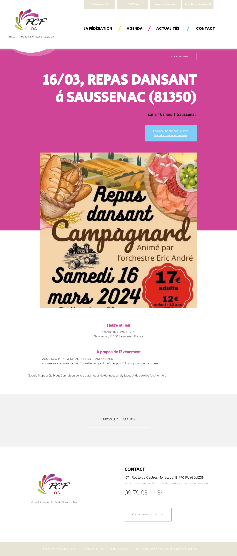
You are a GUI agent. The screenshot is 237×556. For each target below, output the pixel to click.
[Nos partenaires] (165, 4)
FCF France (120, 549)
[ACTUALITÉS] (167, 28)
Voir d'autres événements (170, 135)
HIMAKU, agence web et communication (166, 549)
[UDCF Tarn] (132, 4)
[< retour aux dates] (179, 56)
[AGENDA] (134, 28)
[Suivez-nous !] (99, 4)
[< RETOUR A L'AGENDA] (118, 419)
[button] (198, 4)
